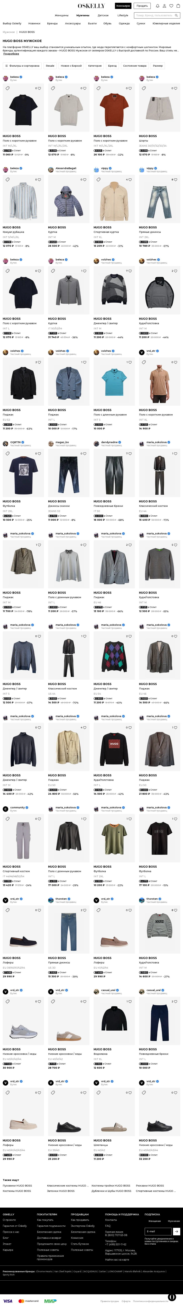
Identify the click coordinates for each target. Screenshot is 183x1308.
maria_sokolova (157, 442)
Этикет (7, 1243)
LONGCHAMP (115, 1271)
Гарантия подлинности (51, 1225)
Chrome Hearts (44, 1271)
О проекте (9, 1219)
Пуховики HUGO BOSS (17, 1185)
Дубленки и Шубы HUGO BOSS (111, 1191)
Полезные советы (48, 1249)
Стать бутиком (80, 1243)
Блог (6, 1237)
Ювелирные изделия (166, 23)
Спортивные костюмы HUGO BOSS (158, 1191)
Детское (103, 15)
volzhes (106, 259)
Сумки (141, 23)
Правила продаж (110, 1301)
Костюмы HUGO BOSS (17, 1191)
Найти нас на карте (117, 1259)
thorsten (61, 898)
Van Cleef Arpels (62, 1271)
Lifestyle (123, 15)
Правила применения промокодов (50, 1257)
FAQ (107, 1225)
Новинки (34, 23)
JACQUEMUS (90, 1271)
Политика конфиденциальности (150, 1301)
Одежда (124, 23)
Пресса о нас (11, 1231)
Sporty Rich (9, 1274)
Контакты (111, 1219)
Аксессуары (73, 23)
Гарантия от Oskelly (15, 1225)
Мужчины (82, 15)
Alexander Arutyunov (154, 1271)
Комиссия (77, 1237)
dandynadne (109, 442)
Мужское (9, 32)
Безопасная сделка (49, 1231)
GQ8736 (15, 442)
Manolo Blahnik (133, 1271)
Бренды (52, 23)
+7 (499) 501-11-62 (115, 1244)
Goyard (77, 1271)
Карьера (8, 1249)
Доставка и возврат (49, 1237)
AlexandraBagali (66, 168)
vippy (104, 168)
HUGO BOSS (12, 136)
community (17, 807)
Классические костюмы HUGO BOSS (69, 1185)
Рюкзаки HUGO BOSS (150, 1185)
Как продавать (80, 1219)
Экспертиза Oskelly (83, 1225)
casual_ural (108, 990)
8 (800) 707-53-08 (116, 1235)
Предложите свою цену (52, 1243)
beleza (14, 77)
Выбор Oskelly (12, 23)
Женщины (61, 15)
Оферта (126, 1301)
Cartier (102, 1271)
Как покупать (45, 1219)
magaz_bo (62, 442)
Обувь (107, 23)
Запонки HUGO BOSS (61, 1191)
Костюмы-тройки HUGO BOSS (111, 1185)
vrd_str (151, 351)
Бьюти (92, 23)
